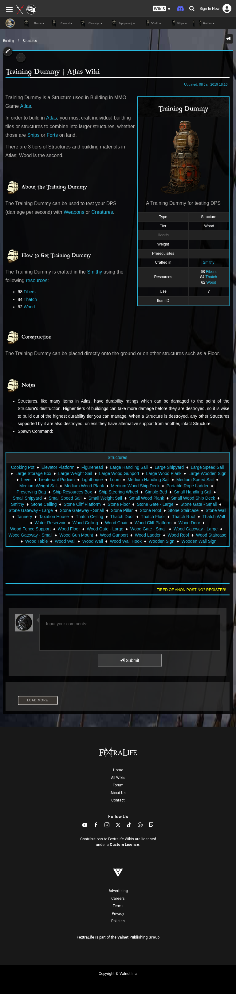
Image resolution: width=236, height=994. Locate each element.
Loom (115, 479)
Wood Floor (69, 528)
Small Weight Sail (105, 498)
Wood (211, 282)
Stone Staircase (183, 510)
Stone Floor (119, 504)
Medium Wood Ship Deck (135, 485)
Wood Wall (65, 541)
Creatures (102, 212)
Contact (118, 800)
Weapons (74, 212)
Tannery (24, 516)
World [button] (151, 23)
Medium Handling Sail (148, 479)
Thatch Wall (214, 516)
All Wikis (118, 778)
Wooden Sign (162, 541)
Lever (26, 479)
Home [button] (34, 23)
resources (36, 280)
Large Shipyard (169, 467)
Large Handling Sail (129, 467)
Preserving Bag (31, 491)
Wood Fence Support (30, 528)
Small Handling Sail (192, 491)
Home (118, 770)
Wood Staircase (211, 535)
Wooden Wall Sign (198, 541)
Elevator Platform (57, 467)
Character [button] (91, 23)
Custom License (124, 844)
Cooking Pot (22, 467)
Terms (118, 906)
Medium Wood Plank (84, 485)
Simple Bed (156, 491)
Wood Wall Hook (125, 541)
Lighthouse (92, 479)
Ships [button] (177, 23)
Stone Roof (150, 510)
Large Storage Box (33, 473)
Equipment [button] (122, 23)
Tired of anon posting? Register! (191, 590)
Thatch (211, 277)
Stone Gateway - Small (82, 510)
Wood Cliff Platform (153, 522)
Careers (118, 898)
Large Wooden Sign (207, 473)
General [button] (62, 23)
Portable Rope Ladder (188, 485)
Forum (118, 785)
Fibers (211, 272)
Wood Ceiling (85, 522)
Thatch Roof (183, 516)
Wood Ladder (148, 535)
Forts (52, 135)
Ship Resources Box (72, 491)
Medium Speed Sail (195, 479)
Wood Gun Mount (76, 535)
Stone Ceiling (44, 504)
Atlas (25, 106)
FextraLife (85, 937)
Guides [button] (204, 23)
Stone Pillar (122, 510)
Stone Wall (216, 510)
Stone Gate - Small (198, 504)
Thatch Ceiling (89, 516)
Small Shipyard (27, 498)
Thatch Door (122, 516)
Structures (30, 41)
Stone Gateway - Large (31, 510)
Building (8, 41)
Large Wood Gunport (119, 473)
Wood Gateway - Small (31, 535)
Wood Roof (178, 535)
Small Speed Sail (65, 498)
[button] (161, 8)
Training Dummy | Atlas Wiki (53, 71)
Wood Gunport (114, 535)
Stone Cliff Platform (82, 504)
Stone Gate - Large (155, 504)
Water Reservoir (50, 522)
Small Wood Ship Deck (193, 498)
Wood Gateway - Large (196, 528)
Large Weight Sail (75, 473)
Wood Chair (116, 522)
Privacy (118, 913)
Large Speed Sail (207, 467)
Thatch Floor (153, 516)
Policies (118, 921)
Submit (129, 660)
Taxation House (54, 516)
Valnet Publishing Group (138, 937)
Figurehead (92, 467)
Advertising (118, 891)
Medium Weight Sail (38, 485)
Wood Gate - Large (105, 528)
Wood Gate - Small (148, 528)
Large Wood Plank (164, 473)
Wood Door (189, 522)
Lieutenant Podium (57, 479)
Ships (33, 135)
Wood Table (36, 541)
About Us (118, 793)
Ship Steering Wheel (118, 491)
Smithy (208, 262)
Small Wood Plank (146, 498)
